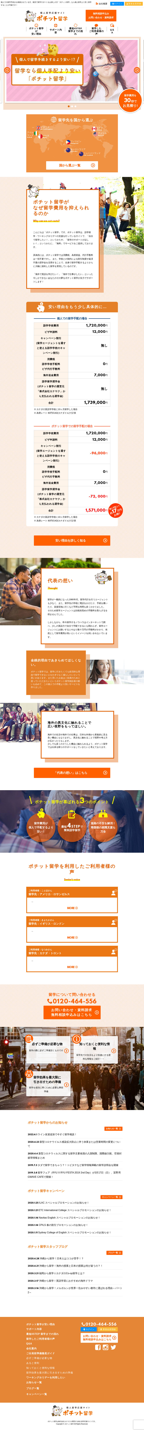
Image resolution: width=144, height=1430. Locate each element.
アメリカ (100, 134)
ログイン (117, 4)
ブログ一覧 (113, 1253)
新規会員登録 (133, 4)
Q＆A (112, 29)
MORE (71, 908)
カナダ (97, 129)
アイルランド (32, 134)
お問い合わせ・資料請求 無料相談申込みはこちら (71, 1012)
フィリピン (73, 142)
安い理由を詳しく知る (70, 540)
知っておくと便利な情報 (40, 1368)
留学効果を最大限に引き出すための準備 (49, 1372)
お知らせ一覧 (112, 1128)
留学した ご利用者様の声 (96, 29)
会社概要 (101, 3)
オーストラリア (76, 150)
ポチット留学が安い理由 (36, 29)
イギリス (44, 128)
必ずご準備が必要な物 (39, 1358)
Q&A (29, 1343)
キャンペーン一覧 (110, 1197)
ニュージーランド (90, 154)
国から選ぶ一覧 (69, 165)
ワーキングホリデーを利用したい (45, 1377)
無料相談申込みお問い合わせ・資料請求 (101, 15)
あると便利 (32, 1363)
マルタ (43, 136)
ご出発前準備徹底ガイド (40, 1353)
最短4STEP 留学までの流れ (76, 29)
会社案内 (31, 1348)
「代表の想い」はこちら (70, 772)
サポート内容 (55, 29)
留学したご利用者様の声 (40, 1339)
